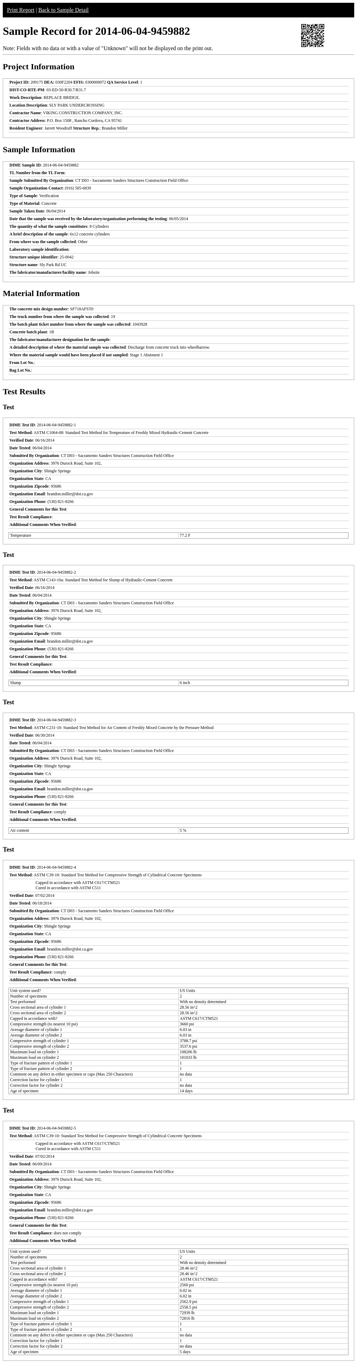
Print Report (21, 10)
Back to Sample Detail (63, 10)
